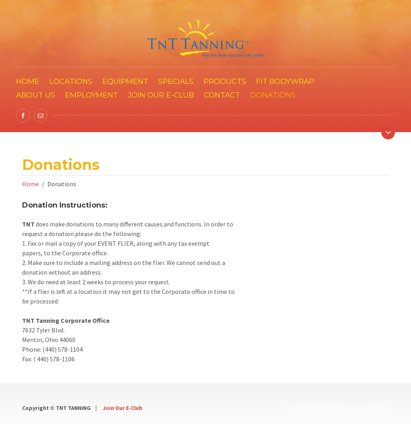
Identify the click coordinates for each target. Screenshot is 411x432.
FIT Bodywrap (285, 81)
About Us (35, 95)
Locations (70, 81)
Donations (272, 95)
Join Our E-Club (122, 408)
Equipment (125, 81)
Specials (175, 81)
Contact (222, 95)
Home (27, 81)
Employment (91, 95)
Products (224, 81)
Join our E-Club (161, 95)
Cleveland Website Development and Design (336, 408)
